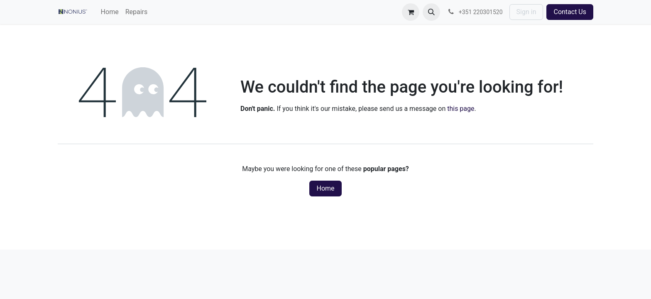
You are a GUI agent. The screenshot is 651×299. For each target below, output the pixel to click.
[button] (431, 12)
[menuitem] (110, 12)
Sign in (526, 12)
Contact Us (569, 12)
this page (460, 109)
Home (325, 188)
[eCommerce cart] (410, 12)
